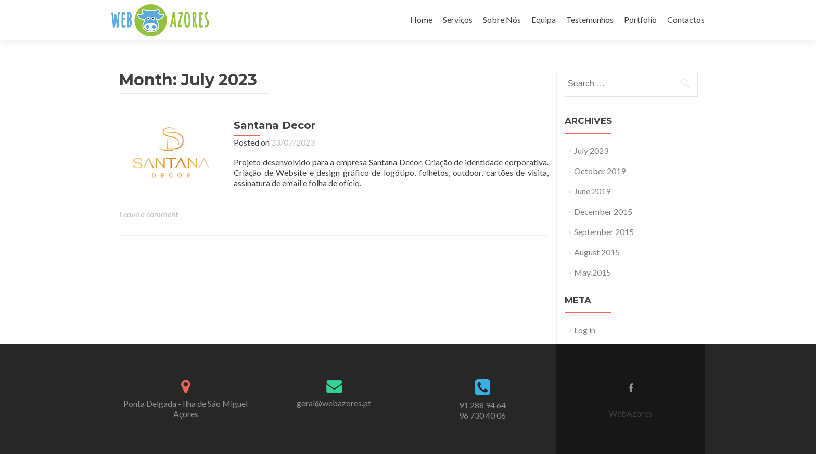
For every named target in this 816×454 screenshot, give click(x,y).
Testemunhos (590, 19)
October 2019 (600, 171)
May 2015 (592, 272)
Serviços (458, 19)
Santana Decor (274, 125)
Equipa (543, 19)
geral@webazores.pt (334, 403)
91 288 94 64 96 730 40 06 (482, 410)
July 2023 (591, 150)
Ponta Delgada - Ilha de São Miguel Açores (185, 408)
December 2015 (603, 211)
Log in (584, 330)
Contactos (686, 19)
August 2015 (597, 252)
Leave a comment (148, 214)
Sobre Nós (502, 19)
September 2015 (604, 232)
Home (421, 19)
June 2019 (592, 191)
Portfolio (640, 19)
